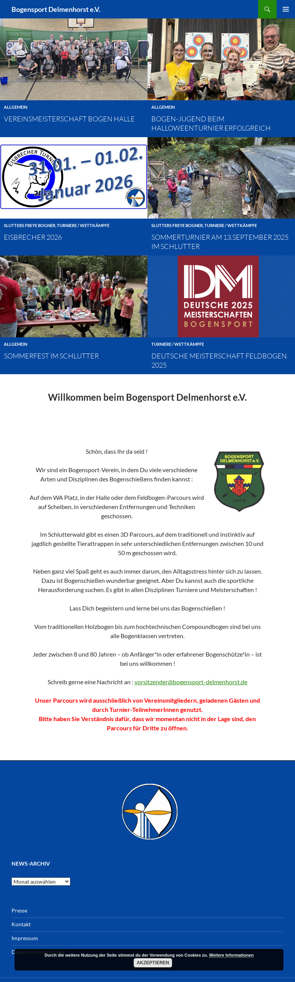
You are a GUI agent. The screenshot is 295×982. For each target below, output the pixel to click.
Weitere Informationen (231, 955)
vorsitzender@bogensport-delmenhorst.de (190, 678)
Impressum (25, 935)
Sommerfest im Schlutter (51, 356)
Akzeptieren (153, 962)
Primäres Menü (286, 9)
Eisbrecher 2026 (33, 237)
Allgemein (15, 107)
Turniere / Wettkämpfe (83, 225)
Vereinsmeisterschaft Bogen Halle (69, 118)
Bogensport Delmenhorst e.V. (56, 9)
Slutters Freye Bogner (29, 225)
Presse (19, 907)
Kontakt (21, 921)
